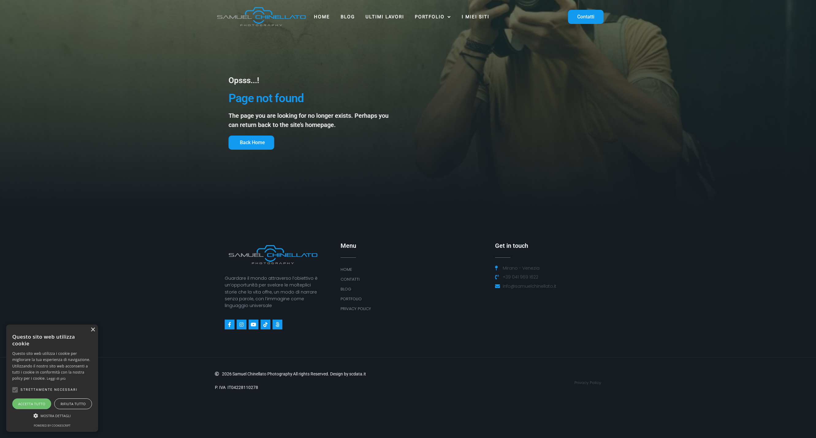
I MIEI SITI (475, 17)
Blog (348, 17)
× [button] (92, 330)
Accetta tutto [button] (31, 404)
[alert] (52, 378)
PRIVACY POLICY (356, 309)
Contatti (350, 279)
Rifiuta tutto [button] (73, 404)
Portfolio (433, 17)
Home (322, 17)
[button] (52, 416)
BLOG (346, 289)
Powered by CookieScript (52, 426)
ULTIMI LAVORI (384, 17)
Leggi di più (56, 378)
